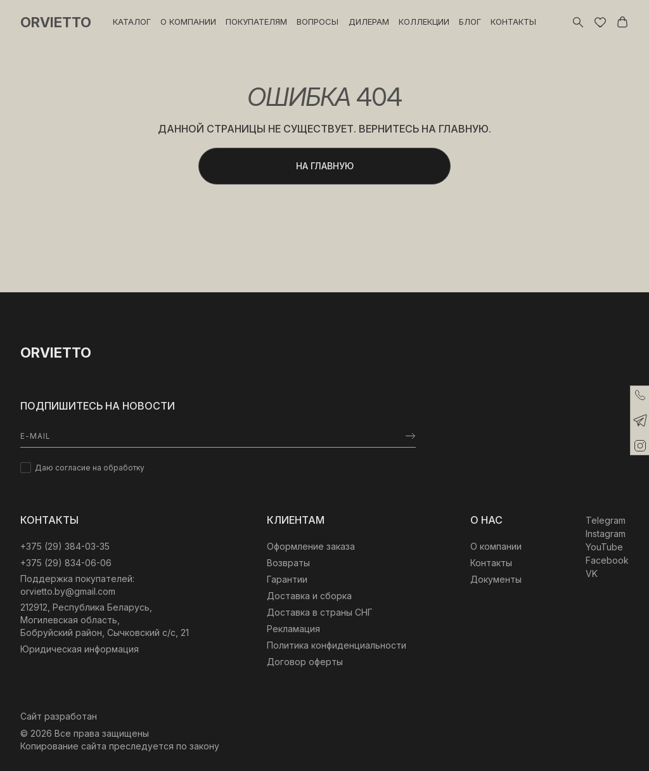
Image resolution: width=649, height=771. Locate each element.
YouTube (604, 546)
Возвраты (288, 562)
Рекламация (293, 628)
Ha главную (325, 165)
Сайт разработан (58, 716)
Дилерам (369, 21)
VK (592, 573)
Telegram (606, 520)
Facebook (607, 560)
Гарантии (287, 579)
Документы (496, 579)
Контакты (513, 21)
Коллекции (424, 21)
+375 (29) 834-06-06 (66, 562)
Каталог (132, 21)
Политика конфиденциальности (336, 645)
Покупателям (256, 21)
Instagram (606, 533)
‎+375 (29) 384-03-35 (65, 546)
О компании (188, 21)
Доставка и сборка (309, 595)
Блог (470, 21)
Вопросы (317, 21)
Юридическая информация (79, 649)
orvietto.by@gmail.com (67, 591)
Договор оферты (305, 661)
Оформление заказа (311, 546)
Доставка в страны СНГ (320, 612)
